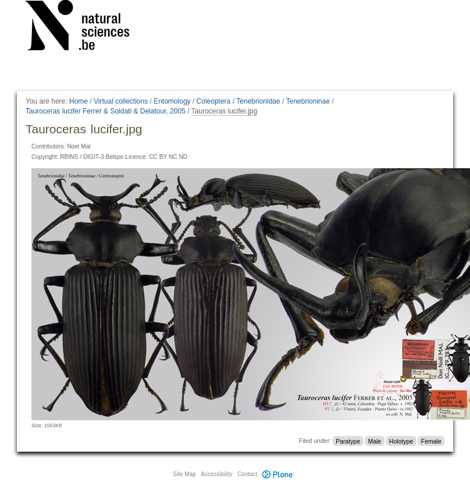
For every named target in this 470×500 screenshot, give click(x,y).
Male (375, 440)
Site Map (184, 474)
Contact (247, 474)
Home (78, 101)
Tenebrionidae (258, 101)
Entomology (172, 101)
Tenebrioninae (308, 101)
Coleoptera (214, 101)
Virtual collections (121, 101)
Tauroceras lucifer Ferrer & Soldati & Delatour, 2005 (106, 111)
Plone (278, 474)
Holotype (401, 440)
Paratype (348, 440)
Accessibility (216, 474)
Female (431, 440)
